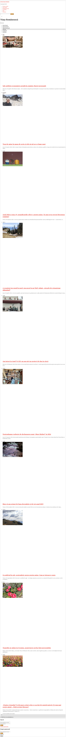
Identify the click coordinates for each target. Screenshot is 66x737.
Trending (4, 9)
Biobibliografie (6, 8)
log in (2, 725)
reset (2, 733)
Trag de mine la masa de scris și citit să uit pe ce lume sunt (24, 144)
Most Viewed (5, 26)
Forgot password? (4, 726)
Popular (4, 11)
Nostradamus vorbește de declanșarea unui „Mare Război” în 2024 (27, 434)
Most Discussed (6, 28)
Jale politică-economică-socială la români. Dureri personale (24, 86)
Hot (3, 10)
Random (4, 32)
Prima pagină (5, 6)
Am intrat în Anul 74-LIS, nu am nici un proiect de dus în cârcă (25, 361)
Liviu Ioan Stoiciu (4, 1)
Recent (4, 29)
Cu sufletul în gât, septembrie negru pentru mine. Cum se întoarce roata (29, 575)
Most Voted (5, 25)
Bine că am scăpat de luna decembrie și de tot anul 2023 (23, 504)
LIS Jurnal (5, 7)
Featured (5, 30)
